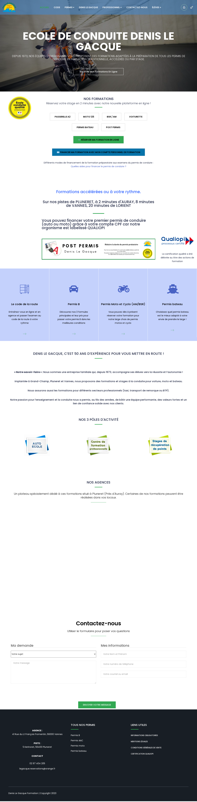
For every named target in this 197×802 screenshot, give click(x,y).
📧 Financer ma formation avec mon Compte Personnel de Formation (98, 152)
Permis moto (78, 746)
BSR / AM (112, 116)
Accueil (44, 7)
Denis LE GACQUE (88, 7)
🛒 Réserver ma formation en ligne (98, 139)
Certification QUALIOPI (142, 754)
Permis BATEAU (85, 127)
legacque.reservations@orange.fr (37, 769)
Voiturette (135, 116)
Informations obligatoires (144, 736)
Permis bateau (78, 751)
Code (57, 7)
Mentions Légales (139, 742)
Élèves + (156, 7)
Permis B (75, 736)
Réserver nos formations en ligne (98, 71)
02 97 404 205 (37, 764)
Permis (69, 7)
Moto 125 (88, 116)
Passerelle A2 (62, 116)
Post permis (113, 127)
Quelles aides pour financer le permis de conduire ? (98, 166)
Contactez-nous (136, 7)
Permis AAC (77, 741)
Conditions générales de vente (146, 748)
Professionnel (112, 7)
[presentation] (124, 687)
